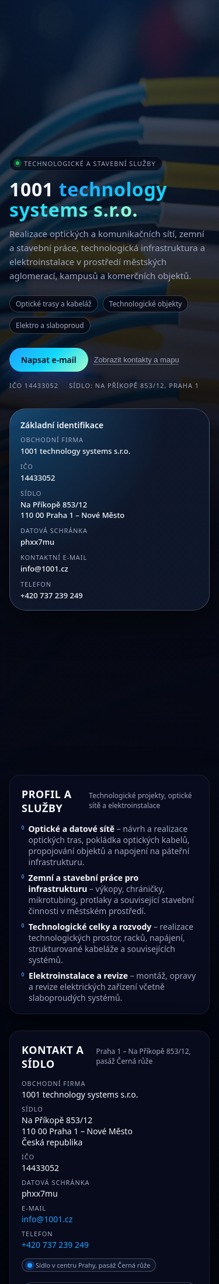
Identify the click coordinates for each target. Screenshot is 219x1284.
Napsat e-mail (49, 359)
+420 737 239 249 (51, 595)
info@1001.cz (44, 568)
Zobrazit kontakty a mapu (136, 359)
